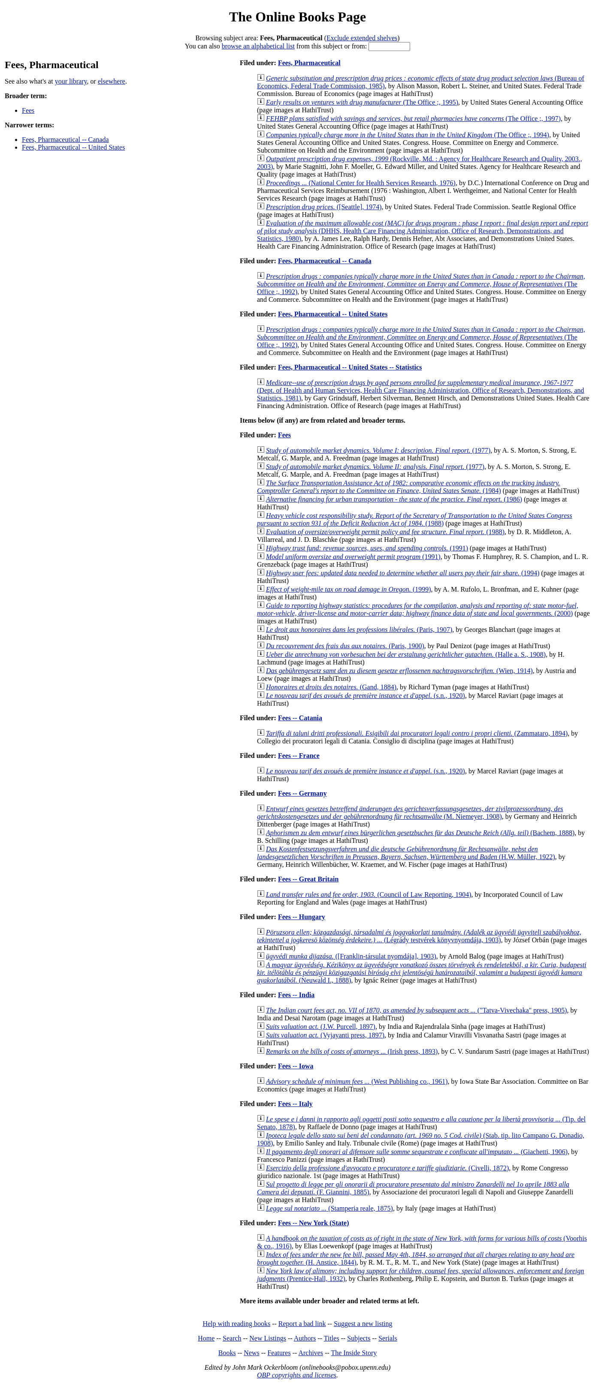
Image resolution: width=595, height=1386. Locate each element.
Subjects (358, 1338)
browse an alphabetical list (258, 46)
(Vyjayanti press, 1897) (325, 1035)
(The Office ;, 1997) (413, 118)
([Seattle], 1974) (324, 206)
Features (278, 1352)
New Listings (267, 1338)
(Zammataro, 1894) (417, 733)
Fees (28, 110)
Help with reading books (236, 1323)
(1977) (378, 450)
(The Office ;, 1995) (362, 102)
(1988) (414, 519)
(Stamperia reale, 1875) (329, 1208)
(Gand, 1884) (331, 687)
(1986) (394, 499)
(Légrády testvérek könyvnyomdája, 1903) (419, 936)
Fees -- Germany (302, 793)
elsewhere (111, 81)
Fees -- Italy (295, 1103)
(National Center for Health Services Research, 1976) (361, 182)
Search (232, 1338)
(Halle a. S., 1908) (406, 654)
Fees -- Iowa (296, 1066)
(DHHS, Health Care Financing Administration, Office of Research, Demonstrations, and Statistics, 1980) (422, 230)
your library (71, 81)
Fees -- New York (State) (313, 1223)
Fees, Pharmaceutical (309, 62)
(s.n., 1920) (365, 695)
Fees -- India (296, 994)
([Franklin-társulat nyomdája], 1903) (351, 956)
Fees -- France (299, 755)
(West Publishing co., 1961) (357, 1081)
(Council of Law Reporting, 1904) (368, 894)
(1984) (408, 486)
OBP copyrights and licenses (296, 1375)
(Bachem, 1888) (420, 832)
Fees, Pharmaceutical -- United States (73, 147)
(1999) (348, 589)
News (251, 1352)
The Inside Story (354, 1352)
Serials (387, 1338)
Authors (305, 1338)
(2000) (417, 609)
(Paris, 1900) (345, 645)
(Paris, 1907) (359, 629)
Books (227, 1352)
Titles (331, 1338)
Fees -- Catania (300, 718)
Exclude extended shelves (361, 38)
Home (206, 1338)
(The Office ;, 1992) (421, 284)
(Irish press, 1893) (352, 1051)
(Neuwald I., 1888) (421, 972)
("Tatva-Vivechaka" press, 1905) (416, 1010)
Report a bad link (302, 1323)
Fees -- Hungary (301, 916)
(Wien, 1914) (399, 670)
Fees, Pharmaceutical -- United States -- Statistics (350, 367)
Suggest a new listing (363, 1323)
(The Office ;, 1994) (407, 134)
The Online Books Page (297, 16)
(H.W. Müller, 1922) (406, 852)
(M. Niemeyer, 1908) (410, 812)
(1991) (367, 548)
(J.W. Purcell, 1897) (320, 1026)
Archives (310, 1352)
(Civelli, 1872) (387, 1168)
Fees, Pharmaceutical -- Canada (65, 139)
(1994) (403, 573)
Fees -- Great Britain (308, 879)
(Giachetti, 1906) (417, 1151)
